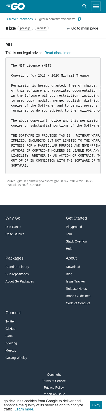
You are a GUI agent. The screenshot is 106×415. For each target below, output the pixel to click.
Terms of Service (54, 381)
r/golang (11, 343)
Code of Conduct (78, 303)
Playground (74, 227)
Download (73, 267)
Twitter (10, 321)
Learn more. (24, 409)
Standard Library (17, 267)
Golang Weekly (16, 358)
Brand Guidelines (78, 296)
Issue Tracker (75, 281)
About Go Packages (19, 281)
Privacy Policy (54, 387)
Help (69, 248)
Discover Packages (19, 19)
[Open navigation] (96, 6)
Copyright (54, 374)
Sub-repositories (17, 274)
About (71, 258)
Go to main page (82, 28)
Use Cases (13, 227)
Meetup (10, 350)
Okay (96, 405)
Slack (9, 336)
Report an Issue (54, 394)
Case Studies (14, 234)
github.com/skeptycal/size (57, 19)
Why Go (12, 218)
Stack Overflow (76, 241)
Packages (14, 258)
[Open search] (85, 6)
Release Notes (76, 288)
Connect (13, 312)
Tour (69, 234)
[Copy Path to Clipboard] (79, 19)
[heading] (19, 6)
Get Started (76, 218)
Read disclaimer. (57, 53)
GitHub (10, 328)
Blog (69, 274)
